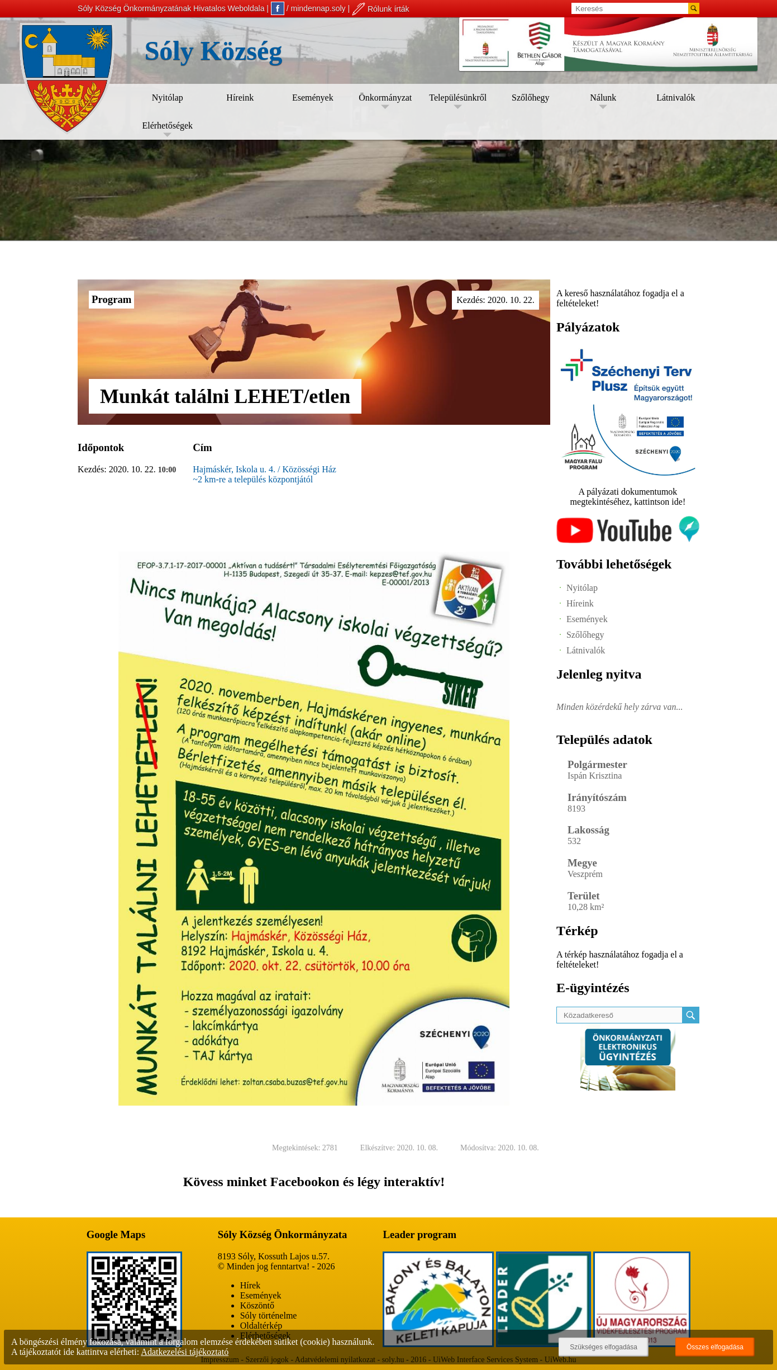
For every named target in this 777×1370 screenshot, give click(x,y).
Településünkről (458, 97)
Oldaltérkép (261, 1325)
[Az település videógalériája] (627, 540)
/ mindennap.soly (308, 8)
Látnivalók (675, 97)
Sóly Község (214, 50)
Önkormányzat (385, 97)
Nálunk (603, 97)
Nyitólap (167, 97)
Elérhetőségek (167, 125)
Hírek (250, 1285)
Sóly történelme (268, 1315)
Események (312, 97)
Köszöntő (257, 1305)
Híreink (240, 97)
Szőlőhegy (531, 97)
